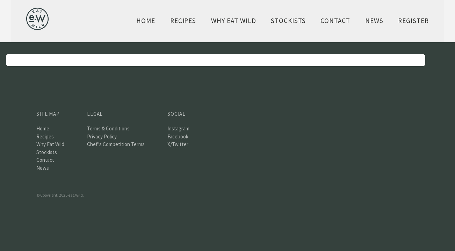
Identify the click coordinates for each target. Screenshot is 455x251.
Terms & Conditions (108, 128)
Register (413, 20)
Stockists (288, 20)
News (374, 20)
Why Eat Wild (233, 20)
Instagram (178, 128)
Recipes (183, 20)
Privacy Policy (102, 136)
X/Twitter (177, 144)
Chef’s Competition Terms (116, 144)
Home (145, 20)
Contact (335, 20)
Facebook (177, 136)
